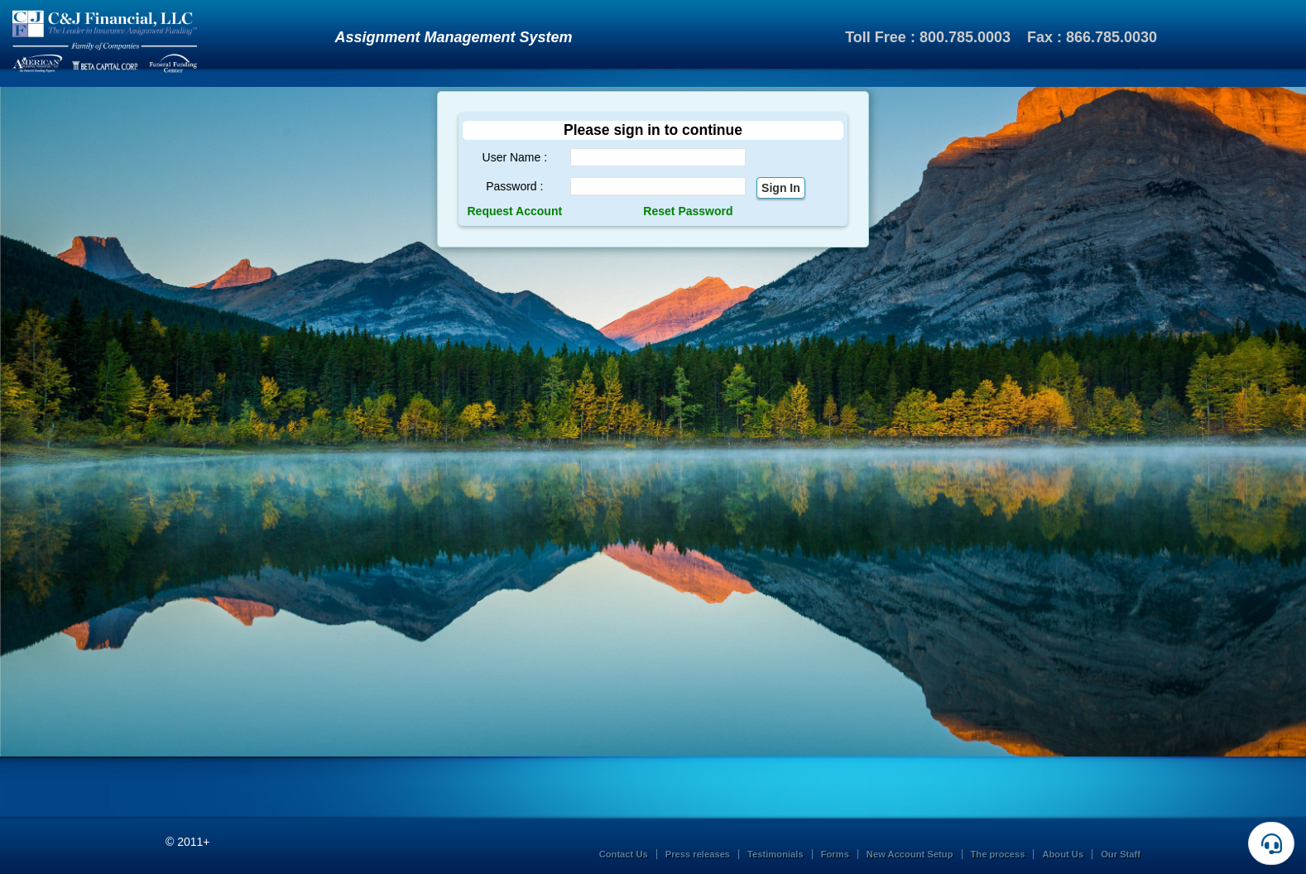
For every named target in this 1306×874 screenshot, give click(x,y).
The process (998, 854)
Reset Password (687, 211)
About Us (1062, 854)
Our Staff (1120, 854)
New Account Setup (910, 854)
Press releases (697, 854)
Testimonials (775, 854)
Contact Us (623, 854)
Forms (835, 854)
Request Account (515, 211)
